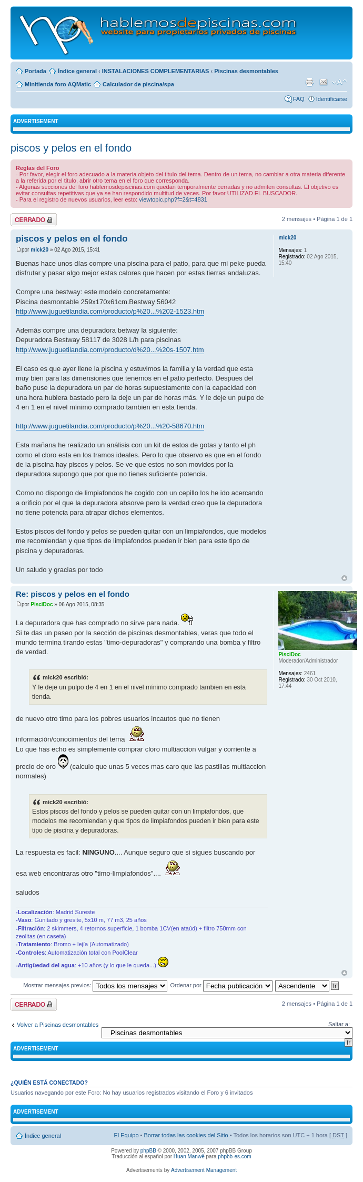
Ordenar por (221, 985)
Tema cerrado (34, 219)
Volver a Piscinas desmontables (57, 1024)
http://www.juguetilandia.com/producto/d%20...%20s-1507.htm (110, 350)
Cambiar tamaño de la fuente (339, 82)
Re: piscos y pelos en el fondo (72, 593)
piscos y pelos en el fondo (71, 148)
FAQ (299, 99)
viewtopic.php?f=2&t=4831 (173, 199)
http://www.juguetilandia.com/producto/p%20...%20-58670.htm (110, 426)
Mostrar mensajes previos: (95, 985)
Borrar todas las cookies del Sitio (186, 1135)
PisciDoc (42, 604)
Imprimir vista (309, 82)
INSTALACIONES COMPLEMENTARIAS (155, 71)
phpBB (148, 1151)
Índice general (77, 71)
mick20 (39, 250)
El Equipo (126, 1135)
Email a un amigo (323, 82)
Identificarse (331, 99)
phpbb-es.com (234, 1156)
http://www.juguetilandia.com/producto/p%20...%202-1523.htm (110, 311)
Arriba (344, 578)
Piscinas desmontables (246, 71)
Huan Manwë (189, 1156)
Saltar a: (339, 1024)
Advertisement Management (204, 1170)
